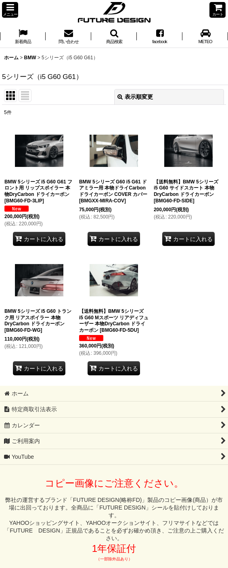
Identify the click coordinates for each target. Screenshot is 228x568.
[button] (10, 10)
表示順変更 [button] (135, 97)
